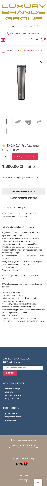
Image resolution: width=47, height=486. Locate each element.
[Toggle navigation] (3, 40)
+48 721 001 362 (14, 33)
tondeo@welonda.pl (30, 33)
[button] (41, 62)
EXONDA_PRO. (12, 50)
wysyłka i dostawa (13, 395)
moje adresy (10, 420)
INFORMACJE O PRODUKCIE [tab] (23, 191)
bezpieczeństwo (12, 398)
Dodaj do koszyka (25, 156)
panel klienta (11, 413)
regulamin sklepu (12, 389)
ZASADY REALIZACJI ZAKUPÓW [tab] (23, 198)
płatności (9, 392)
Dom (3, 50)
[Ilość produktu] (6, 156)
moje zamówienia (13, 416)
